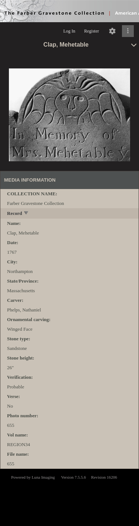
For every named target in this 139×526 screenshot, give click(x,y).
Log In (69, 31)
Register (91, 31)
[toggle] (26, 213)
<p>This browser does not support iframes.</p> (69, 497)
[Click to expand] (128, 31)
